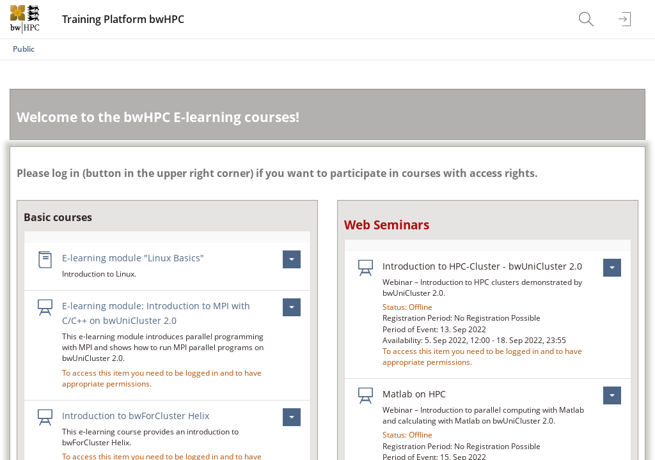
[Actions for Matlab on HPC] (612, 395)
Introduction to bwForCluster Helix (135, 416)
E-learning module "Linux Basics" (133, 258)
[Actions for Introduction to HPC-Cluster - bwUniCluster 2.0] (612, 268)
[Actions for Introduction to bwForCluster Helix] (292, 417)
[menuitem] (588, 19)
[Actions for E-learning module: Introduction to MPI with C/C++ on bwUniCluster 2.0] (292, 307)
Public (24, 48)
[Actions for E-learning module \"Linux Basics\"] (292, 259)
